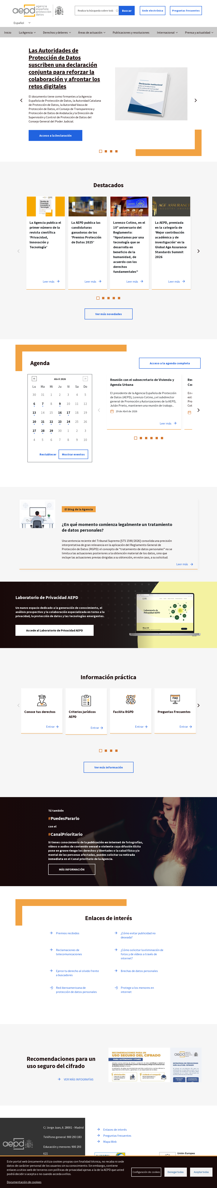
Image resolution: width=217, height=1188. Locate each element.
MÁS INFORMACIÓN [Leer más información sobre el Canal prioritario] (72, 869)
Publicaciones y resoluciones (131, 32)
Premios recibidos (67, 933)
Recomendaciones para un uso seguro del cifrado (61, 1062)
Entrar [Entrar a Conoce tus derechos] (50, 726)
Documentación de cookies (24, 1182)
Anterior (21, 99)
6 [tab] (162, 438)
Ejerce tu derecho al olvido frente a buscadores (77, 973)
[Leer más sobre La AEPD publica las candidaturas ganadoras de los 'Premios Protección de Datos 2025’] (88, 243)
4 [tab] (116, 151)
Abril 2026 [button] (60, 379)
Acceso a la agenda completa (170, 363)
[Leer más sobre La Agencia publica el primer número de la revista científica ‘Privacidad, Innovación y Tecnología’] (46, 243)
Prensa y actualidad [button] (197, 32)
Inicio (7, 32)
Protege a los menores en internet (137, 990)
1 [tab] (100, 151)
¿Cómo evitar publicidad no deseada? (138, 935)
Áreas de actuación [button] (90, 32)
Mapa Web (110, 1141)
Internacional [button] (166, 32)
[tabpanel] (45, 242)
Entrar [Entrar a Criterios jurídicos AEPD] (95, 728)
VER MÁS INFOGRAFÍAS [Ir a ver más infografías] (78, 1079)
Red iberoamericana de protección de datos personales (76, 990)
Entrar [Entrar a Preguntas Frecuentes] (184, 726)
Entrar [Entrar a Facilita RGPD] (139, 726)
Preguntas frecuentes (186, 10)
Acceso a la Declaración (55, 135)
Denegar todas (175, 1172)
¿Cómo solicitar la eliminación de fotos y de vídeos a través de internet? (142, 954)
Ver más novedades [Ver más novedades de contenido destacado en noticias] (108, 314)
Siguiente (196, 99)
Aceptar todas (201, 1172)
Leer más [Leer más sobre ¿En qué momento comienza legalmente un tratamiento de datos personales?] (182, 564)
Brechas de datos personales (139, 971)
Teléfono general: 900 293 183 (62, 1137)
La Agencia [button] (26, 32)
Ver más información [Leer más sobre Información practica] (108, 767)
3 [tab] (111, 151)
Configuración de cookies (146, 1172)
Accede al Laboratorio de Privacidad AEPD (54, 630)
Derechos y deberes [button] (55, 32)
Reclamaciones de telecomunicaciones (69, 952)
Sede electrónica (152, 10)
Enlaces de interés (115, 1129)
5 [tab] (119, 298)
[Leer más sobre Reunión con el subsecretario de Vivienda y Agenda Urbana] (144, 401)
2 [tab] (106, 151)
